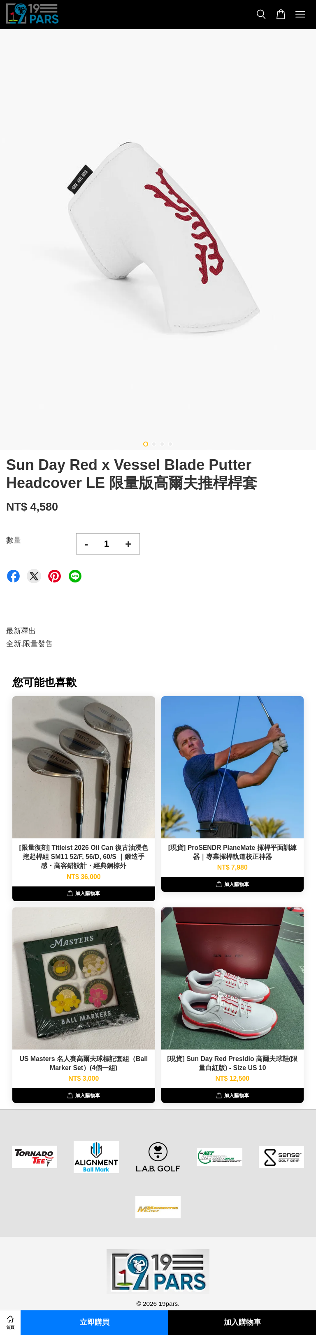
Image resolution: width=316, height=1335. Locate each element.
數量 (13, 540)
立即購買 (94, 1322)
